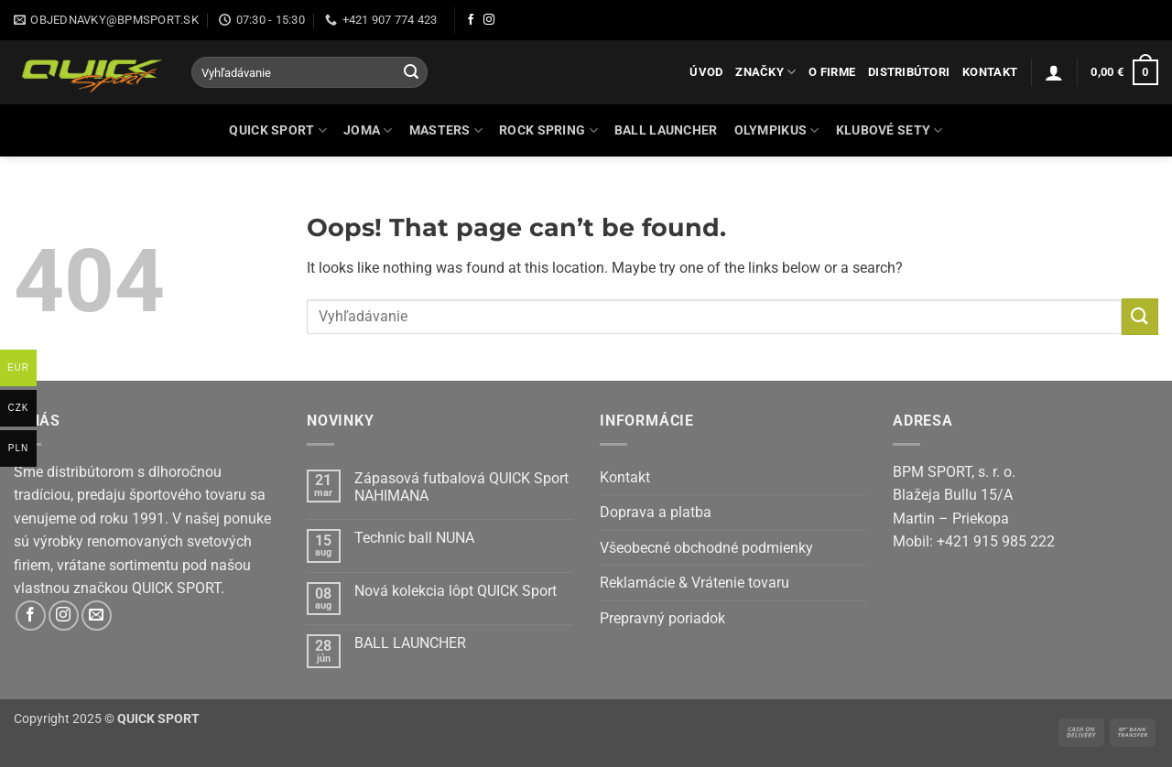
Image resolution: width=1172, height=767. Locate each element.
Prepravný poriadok (662, 618)
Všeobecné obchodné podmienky (706, 547)
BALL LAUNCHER (666, 130)
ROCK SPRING (548, 130)
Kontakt (989, 72)
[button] (1054, 72)
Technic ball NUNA (414, 537)
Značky (765, 72)
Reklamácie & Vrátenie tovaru (694, 582)
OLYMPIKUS (776, 130)
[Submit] (411, 72)
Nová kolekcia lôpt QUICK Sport (455, 591)
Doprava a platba (655, 512)
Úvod (705, 72)
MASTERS (446, 130)
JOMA (368, 130)
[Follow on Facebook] (470, 20)
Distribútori (909, 72)
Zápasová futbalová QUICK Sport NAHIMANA (461, 487)
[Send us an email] (96, 615)
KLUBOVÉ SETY (889, 130)
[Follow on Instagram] (488, 20)
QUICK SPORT (278, 130)
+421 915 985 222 (996, 541)
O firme (831, 72)
